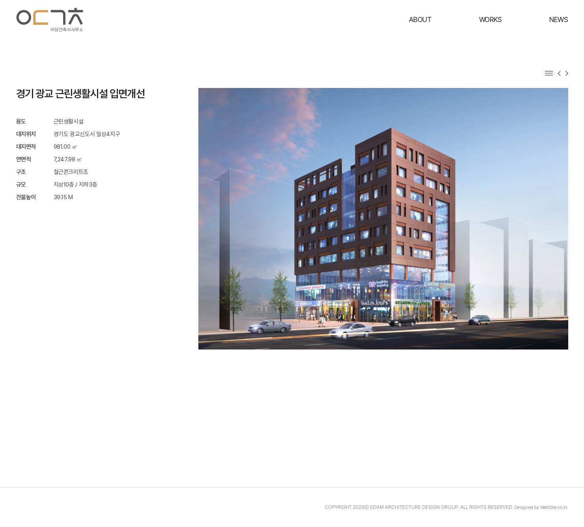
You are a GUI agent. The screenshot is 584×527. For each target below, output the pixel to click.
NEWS (558, 19)
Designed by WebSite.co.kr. (539, 507)
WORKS (490, 19)
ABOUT (420, 19)
